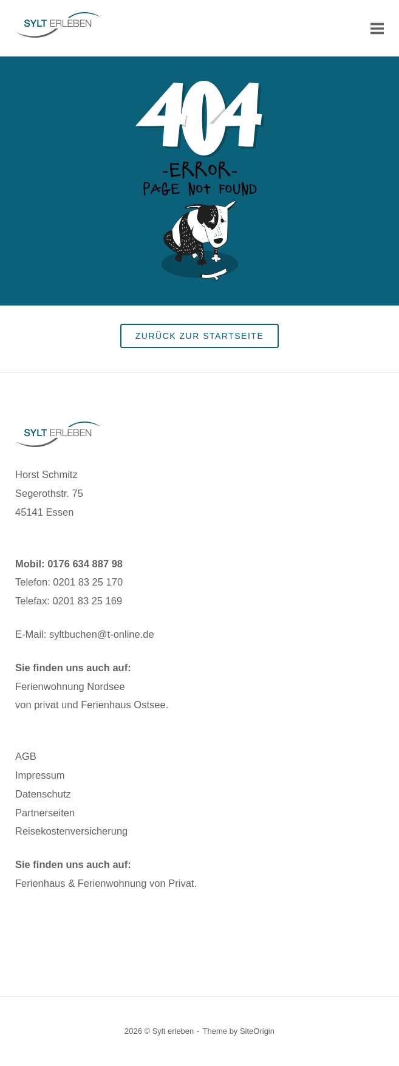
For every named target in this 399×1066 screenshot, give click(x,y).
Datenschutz (43, 793)
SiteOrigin (257, 1031)
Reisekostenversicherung (71, 830)
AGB (25, 756)
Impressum (40, 775)
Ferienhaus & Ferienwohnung (80, 883)
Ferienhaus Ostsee (123, 704)
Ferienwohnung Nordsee (70, 686)
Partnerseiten (45, 812)
